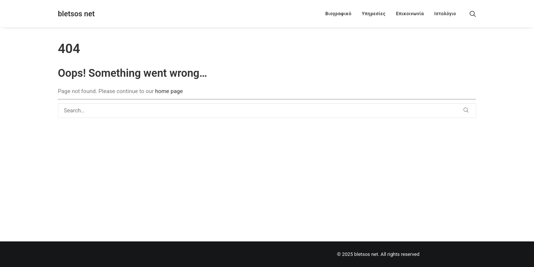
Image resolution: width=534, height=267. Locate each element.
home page (169, 91)
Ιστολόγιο (445, 13)
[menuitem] (338, 13)
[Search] (267, 110)
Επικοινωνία (410, 13)
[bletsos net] (76, 13)
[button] (472, 13)
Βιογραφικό (338, 13)
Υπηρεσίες (374, 13)
